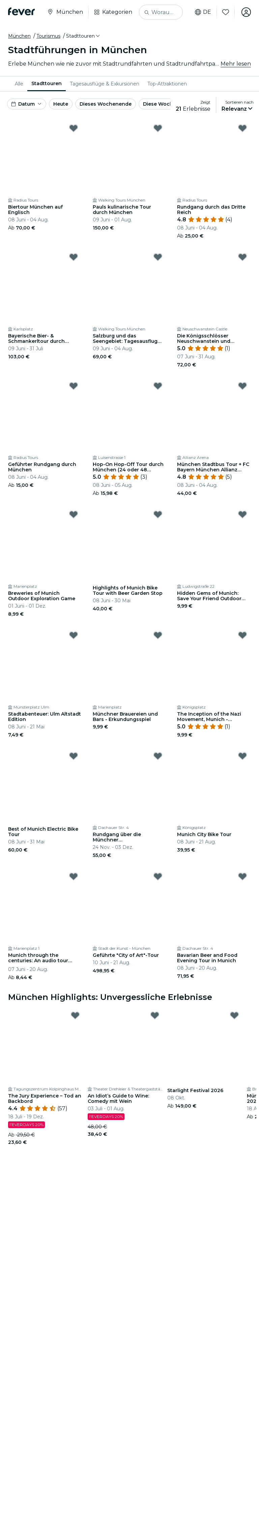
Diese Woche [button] (159, 104)
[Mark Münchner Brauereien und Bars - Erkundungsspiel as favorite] (157, 635)
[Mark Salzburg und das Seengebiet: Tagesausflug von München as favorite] (157, 257)
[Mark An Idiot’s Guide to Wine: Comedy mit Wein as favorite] (154, 1015)
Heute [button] (60, 104)
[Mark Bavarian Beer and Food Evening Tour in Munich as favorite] (242, 876)
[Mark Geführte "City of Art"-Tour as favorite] (157, 876)
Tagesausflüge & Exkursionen (104, 84)
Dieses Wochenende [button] (106, 104)
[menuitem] (19, 83)
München (19, 36)
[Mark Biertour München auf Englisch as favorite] (73, 128)
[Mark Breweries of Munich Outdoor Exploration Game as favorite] (73, 514)
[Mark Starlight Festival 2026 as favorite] (234, 1015)
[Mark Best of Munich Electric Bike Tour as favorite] (73, 756)
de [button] (203, 12)
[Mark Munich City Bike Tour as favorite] (242, 756)
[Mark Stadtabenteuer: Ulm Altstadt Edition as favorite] (73, 635)
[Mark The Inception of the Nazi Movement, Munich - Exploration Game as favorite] (242, 635)
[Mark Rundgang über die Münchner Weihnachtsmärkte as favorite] (157, 756)
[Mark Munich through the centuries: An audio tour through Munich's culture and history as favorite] (73, 876)
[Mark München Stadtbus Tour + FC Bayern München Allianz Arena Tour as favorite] (242, 386)
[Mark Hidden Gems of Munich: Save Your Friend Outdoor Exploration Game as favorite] (242, 514)
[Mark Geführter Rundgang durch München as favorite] (73, 386)
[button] (83, 36)
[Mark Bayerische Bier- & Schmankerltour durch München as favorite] (73, 257)
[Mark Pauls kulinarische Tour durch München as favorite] (157, 128)
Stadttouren (46, 83)
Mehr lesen (236, 64)
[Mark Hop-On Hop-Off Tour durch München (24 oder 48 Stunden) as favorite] (157, 386)
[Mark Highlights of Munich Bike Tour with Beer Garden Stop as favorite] (157, 514)
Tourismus (48, 36)
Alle (19, 84)
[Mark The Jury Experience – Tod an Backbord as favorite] (75, 1015)
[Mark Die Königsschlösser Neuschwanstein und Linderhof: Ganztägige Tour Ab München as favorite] (242, 257)
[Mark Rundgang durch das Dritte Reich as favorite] (242, 128)
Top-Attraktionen (167, 84)
